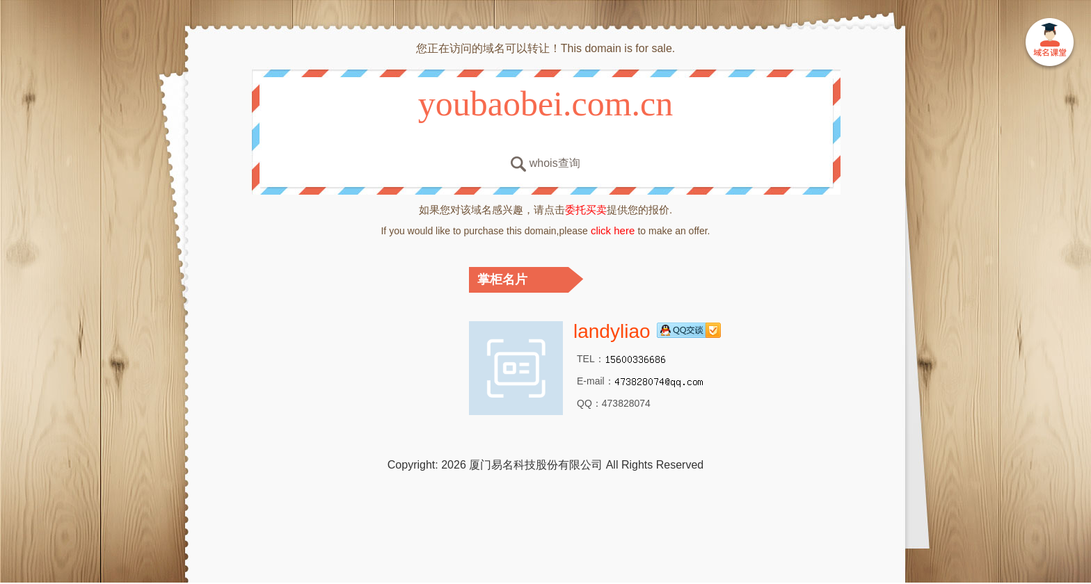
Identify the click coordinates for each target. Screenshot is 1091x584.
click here (613, 230)
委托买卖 (586, 210)
